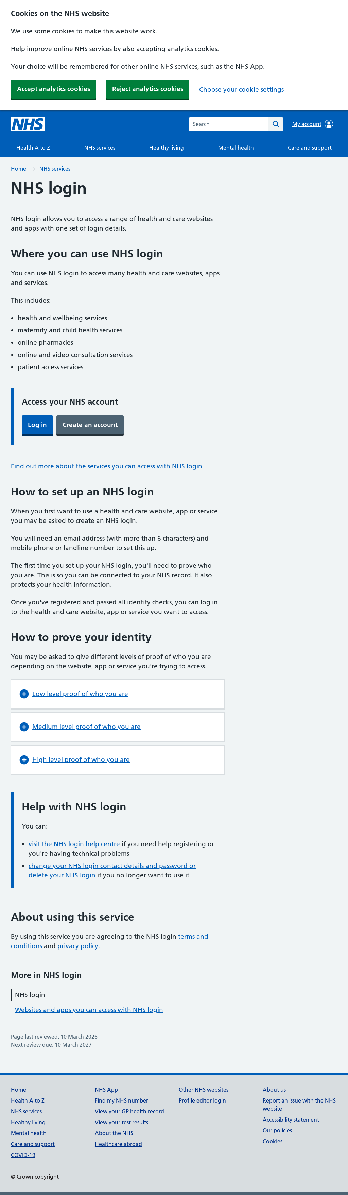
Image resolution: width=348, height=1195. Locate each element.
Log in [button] (37, 425)
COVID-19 (23, 1154)
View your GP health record (129, 1111)
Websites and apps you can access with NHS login (89, 1010)
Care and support (310, 147)
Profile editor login (202, 1100)
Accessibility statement (291, 1119)
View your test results (121, 1122)
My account (312, 124)
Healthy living (166, 147)
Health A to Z (33, 147)
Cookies (272, 1141)
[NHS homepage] (28, 124)
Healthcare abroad (118, 1144)
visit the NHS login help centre (74, 844)
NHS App (106, 1089)
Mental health (236, 147)
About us (274, 1089)
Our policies (277, 1130)
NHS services (99, 147)
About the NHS (114, 1133)
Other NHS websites (203, 1089)
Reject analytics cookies (147, 89)
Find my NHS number (121, 1100)
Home (18, 168)
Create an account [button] (90, 425)
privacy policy (77, 946)
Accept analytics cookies (53, 89)
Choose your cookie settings (241, 89)
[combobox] (228, 124)
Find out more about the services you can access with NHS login (106, 466)
